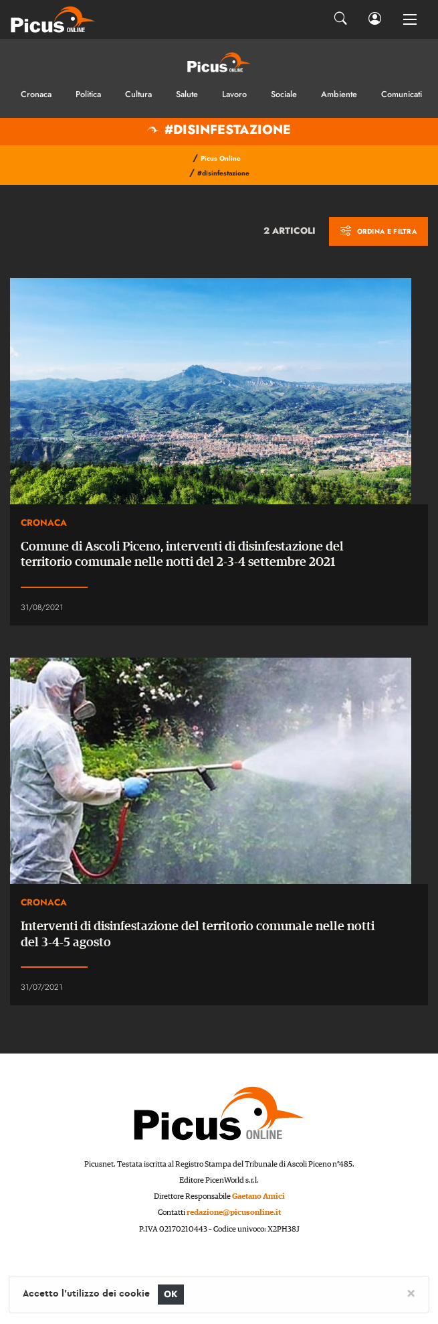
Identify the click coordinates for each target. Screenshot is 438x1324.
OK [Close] (171, 1294)
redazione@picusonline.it (234, 1212)
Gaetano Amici (258, 1196)
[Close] (411, 1292)
